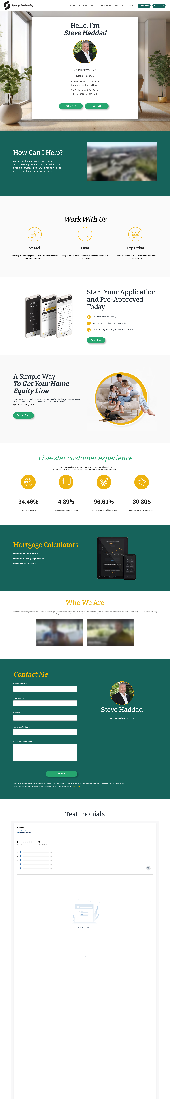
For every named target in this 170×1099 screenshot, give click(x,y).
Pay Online (159, 6)
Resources (119, 5)
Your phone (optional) (45, 730)
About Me (83, 5)
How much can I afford (24, 553)
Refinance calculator (23, 563)
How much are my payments (27, 558)
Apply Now (144, 6)
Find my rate (23, 415)
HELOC (94, 5)
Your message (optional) (45, 751)
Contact (131, 5)
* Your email (45, 716)
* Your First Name (45, 687)
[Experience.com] (88, 956)
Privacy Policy (76, 786)
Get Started (105, 5)
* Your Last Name (45, 701)
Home (72, 5)
